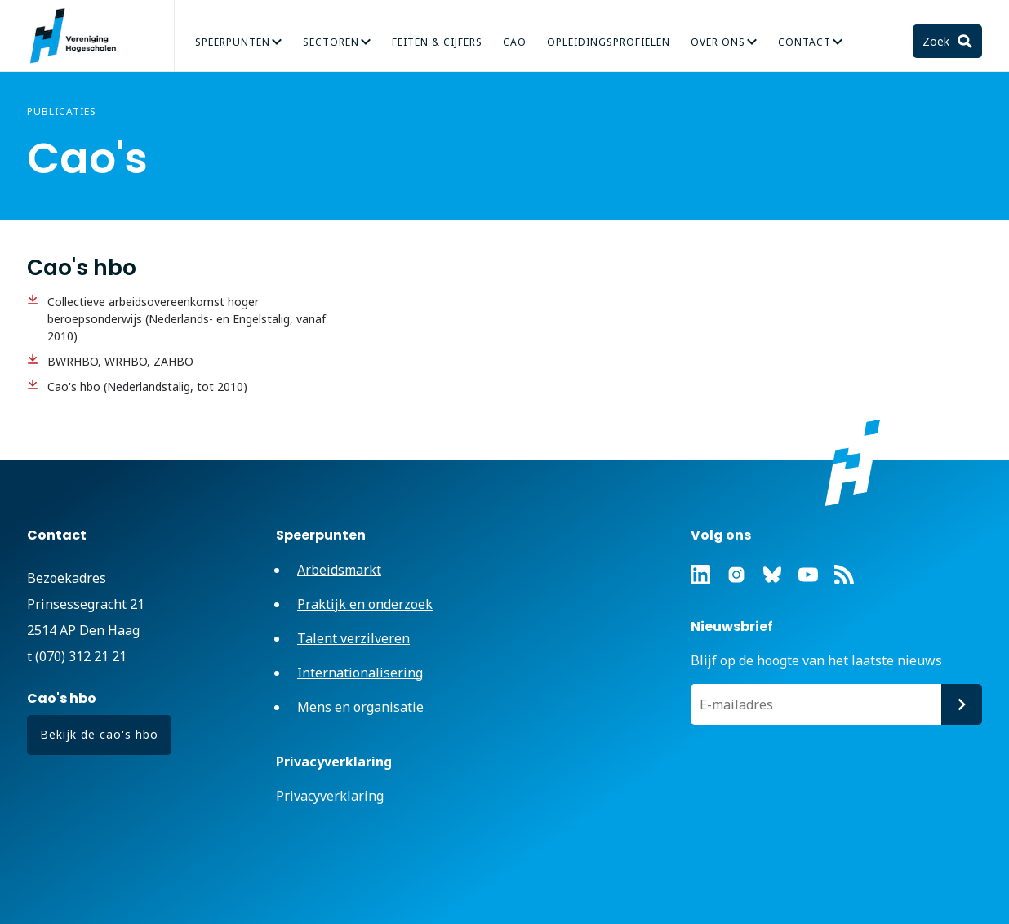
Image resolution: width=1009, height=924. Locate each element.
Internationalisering (360, 673)
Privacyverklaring (330, 796)
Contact (804, 42)
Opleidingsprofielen (608, 42)
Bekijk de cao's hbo (99, 734)
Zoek (937, 41)
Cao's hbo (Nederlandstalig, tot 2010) (147, 386)
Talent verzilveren (353, 638)
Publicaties (61, 111)
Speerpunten (232, 42)
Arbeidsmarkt (339, 570)
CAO (515, 42)
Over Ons (718, 42)
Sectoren (331, 42)
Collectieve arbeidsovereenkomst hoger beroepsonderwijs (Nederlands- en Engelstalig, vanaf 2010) (186, 319)
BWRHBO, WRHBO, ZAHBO (120, 361)
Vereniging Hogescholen (80, 36)
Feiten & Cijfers (437, 42)
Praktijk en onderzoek (365, 604)
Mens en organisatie (360, 707)
